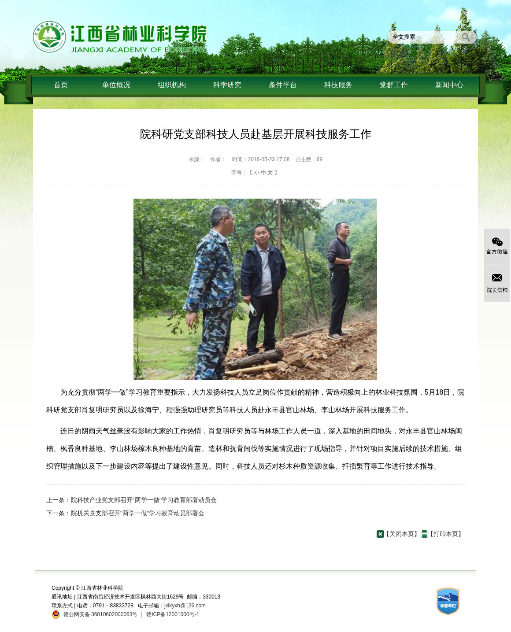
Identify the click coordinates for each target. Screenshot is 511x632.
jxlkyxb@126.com (185, 605)
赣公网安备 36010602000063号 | (101, 614)
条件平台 (283, 85)
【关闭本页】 (401, 533)
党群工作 (394, 85)
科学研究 (227, 85)
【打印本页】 (445, 533)
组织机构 (172, 85)
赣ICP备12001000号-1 (172, 614)
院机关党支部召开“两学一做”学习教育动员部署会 (137, 513)
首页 (61, 85)
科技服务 (338, 85)
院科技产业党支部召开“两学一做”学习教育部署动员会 (144, 499)
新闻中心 (449, 85)
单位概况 (116, 85)
